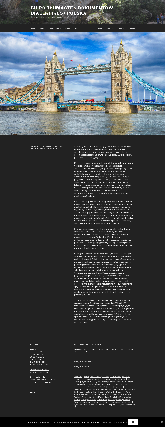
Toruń (130, 402)
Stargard (111, 400)
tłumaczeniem (105, 289)
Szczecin (126, 400)
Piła (82, 394)
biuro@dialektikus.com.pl (39, 370)
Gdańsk (77, 382)
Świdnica (77, 402)
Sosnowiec (91, 400)
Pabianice (120, 392)
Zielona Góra (130, 405)
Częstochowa (100, 379)
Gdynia (83, 382)
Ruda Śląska (93, 397)
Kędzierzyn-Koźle (80, 387)
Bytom (76, 379)
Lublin (88, 389)
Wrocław (102, 405)
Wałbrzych (84, 405)
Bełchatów (78, 377)
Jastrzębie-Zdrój (90, 384)
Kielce (90, 387)
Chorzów (90, 379)
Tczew (105, 402)
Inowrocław (78, 384)
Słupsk (83, 400)
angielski (86, 262)
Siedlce (116, 397)
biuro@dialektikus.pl (81, 367)
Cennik (88, 28)
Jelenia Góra (110, 384)
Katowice (125, 384)
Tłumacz (124, 278)
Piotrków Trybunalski (93, 394)
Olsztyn (131, 389)
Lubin (83, 389)
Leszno (77, 389)
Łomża (94, 389)
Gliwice (90, 382)
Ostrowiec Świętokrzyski (89, 392)
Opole (76, 392)
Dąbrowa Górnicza (113, 379)
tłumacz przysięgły (112, 265)
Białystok (105, 377)
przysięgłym (79, 276)
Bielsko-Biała (115, 377)
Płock (104, 394)
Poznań (110, 394)
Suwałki (119, 400)
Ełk (128, 379)
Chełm (82, 379)
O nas (42, 28)
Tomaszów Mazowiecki (117, 402)
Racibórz (77, 397)
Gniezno (104, 382)
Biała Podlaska (95, 377)
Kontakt (121, 28)
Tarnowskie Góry (88, 402)
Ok (133, 422)
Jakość (67, 28)
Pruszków (118, 394)
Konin (96, 387)
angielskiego (80, 210)
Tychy (76, 405)
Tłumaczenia (55, 28)
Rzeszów (108, 397)
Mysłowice (113, 389)
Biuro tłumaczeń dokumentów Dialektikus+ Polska (72, 10)
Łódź (100, 389)
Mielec (105, 389)
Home (32, 28)
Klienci (132, 28)
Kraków (110, 387)
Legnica (127, 387)
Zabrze (108, 405)
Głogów (97, 382)
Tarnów (98, 402)
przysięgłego (93, 158)
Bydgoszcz (126, 377)
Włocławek (93, 405)
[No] (162, 422)
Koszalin (103, 387)
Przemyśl (126, 394)
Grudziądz (129, 382)
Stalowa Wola (102, 400)
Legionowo (118, 387)
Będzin (86, 377)
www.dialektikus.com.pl (39, 372)
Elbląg (123, 379)
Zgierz (121, 405)
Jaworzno (100, 384)
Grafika (99, 28)
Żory (76, 407)
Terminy (78, 28)
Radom (84, 397)
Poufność (110, 28)
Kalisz (118, 384)
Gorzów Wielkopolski (116, 382)
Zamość (115, 405)
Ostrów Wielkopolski (108, 392)
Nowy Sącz (123, 389)
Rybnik (101, 397)
